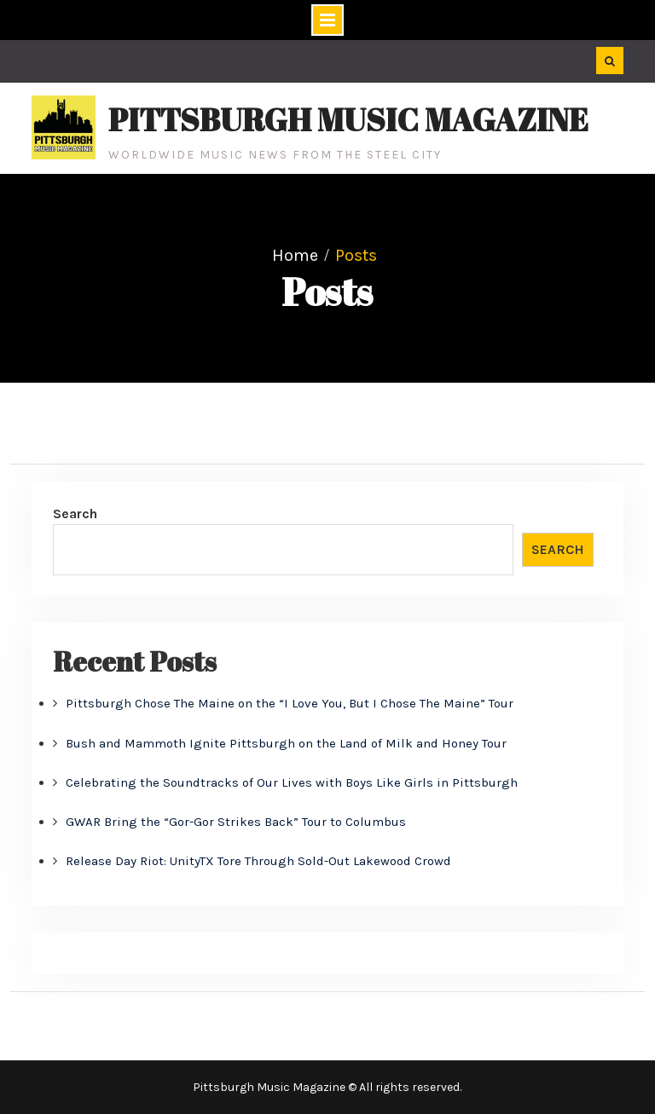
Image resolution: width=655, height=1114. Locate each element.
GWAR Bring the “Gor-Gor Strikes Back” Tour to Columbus (236, 821)
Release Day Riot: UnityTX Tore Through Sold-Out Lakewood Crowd (258, 861)
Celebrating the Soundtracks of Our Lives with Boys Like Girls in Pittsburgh (292, 782)
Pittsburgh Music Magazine (348, 119)
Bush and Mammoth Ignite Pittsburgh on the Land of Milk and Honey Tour (286, 743)
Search (75, 513)
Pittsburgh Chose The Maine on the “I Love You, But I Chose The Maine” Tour (289, 703)
